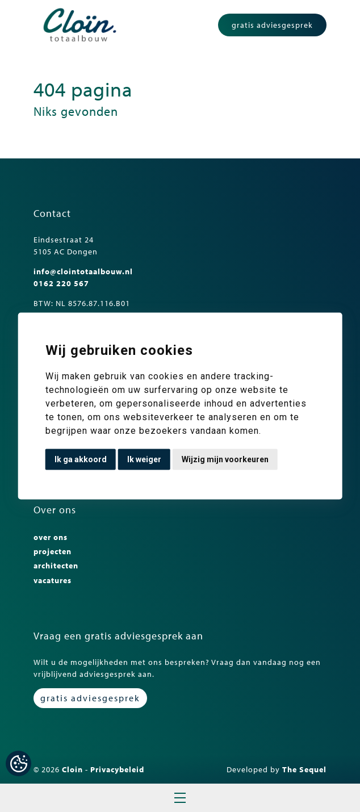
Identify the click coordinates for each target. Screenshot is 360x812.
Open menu (180, 798)
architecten (56, 565)
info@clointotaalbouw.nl (83, 271)
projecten (53, 551)
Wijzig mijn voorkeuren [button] (225, 459)
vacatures (53, 580)
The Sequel (304, 769)
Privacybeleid (117, 769)
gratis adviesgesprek (272, 25)
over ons (51, 537)
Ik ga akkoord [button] (81, 459)
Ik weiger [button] (144, 459)
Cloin (72, 769)
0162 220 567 (61, 283)
